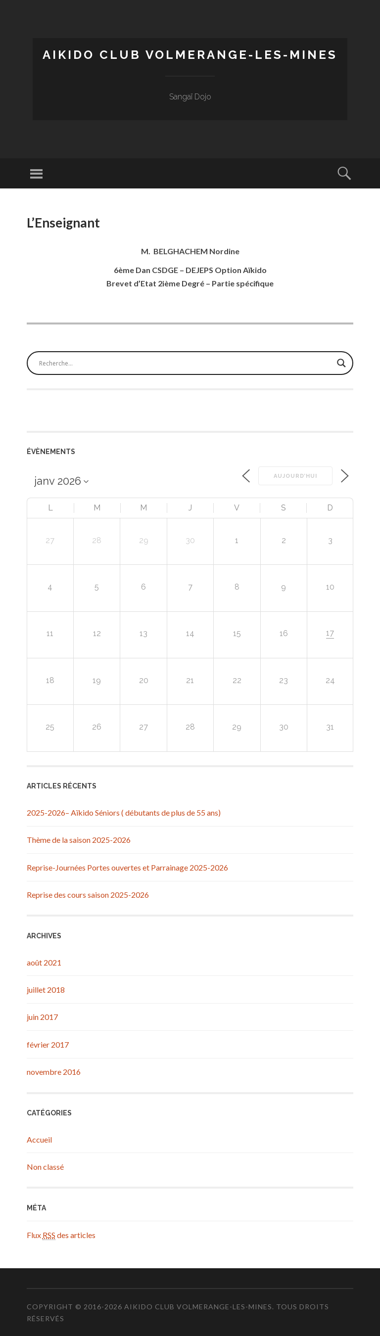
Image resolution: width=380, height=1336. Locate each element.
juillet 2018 (46, 989)
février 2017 (48, 1044)
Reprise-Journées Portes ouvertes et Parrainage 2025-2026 (127, 867)
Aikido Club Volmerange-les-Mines (190, 54)
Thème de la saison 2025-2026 (79, 839)
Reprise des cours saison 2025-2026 (88, 894)
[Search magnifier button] (341, 363)
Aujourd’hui (295, 476)
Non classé (45, 1166)
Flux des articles (61, 1235)
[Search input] (185, 363)
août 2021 (44, 962)
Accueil (39, 1139)
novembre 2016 (54, 1071)
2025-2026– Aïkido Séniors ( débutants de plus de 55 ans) (124, 812)
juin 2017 (42, 1016)
